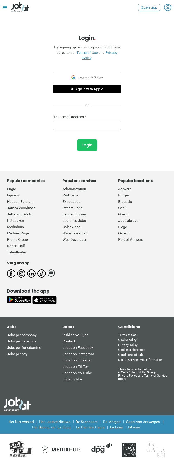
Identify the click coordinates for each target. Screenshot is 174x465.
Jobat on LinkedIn (77, 360)
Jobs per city (17, 354)
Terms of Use (87, 52)
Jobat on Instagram (78, 354)
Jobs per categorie (21, 341)
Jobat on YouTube (77, 373)
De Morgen (112, 422)
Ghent (123, 214)
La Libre (116, 427)
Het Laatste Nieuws (54, 422)
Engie (11, 189)
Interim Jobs (72, 208)
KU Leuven (15, 220)
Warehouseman (75, 233)
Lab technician (74, 214)
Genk (122, 208)
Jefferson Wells (19, 214)
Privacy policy (128, 345)
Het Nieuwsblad (21, 422)
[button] (87, 89)
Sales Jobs (71, 227)
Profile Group (17, 239)
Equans (13, 195)
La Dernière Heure (90, 427)
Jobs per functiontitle (24, 347)
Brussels (125, 201)
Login (87, 145)
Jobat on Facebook (78, 347)
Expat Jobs (71, 201)
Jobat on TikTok (76, 366)
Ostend (124, 233)
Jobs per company (22, 335)
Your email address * (69, 117)
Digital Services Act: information (140, 359)
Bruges (123, 195)
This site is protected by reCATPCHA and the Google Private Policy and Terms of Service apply (142, 373)
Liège (122, 227)
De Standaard (87, 422)
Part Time (70, 195)
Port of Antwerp (130, 239)
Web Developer (74, 239)
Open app (149, 7)
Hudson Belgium (20, 201)
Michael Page (18, 233)
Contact (69, 341)
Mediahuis (15, 227)
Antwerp (124, 189)
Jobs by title (72, 379)
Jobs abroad (128, 220)
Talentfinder (16, 252)
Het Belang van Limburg (51, 427)
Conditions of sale (130, 354)
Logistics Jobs (74, 220)
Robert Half (16, 246)
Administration (74, 189)
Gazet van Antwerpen (143, 422)
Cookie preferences (131, 350)
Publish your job (75, 335)
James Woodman (21, 208)
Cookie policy (127, 340)
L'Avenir (134, 427)
